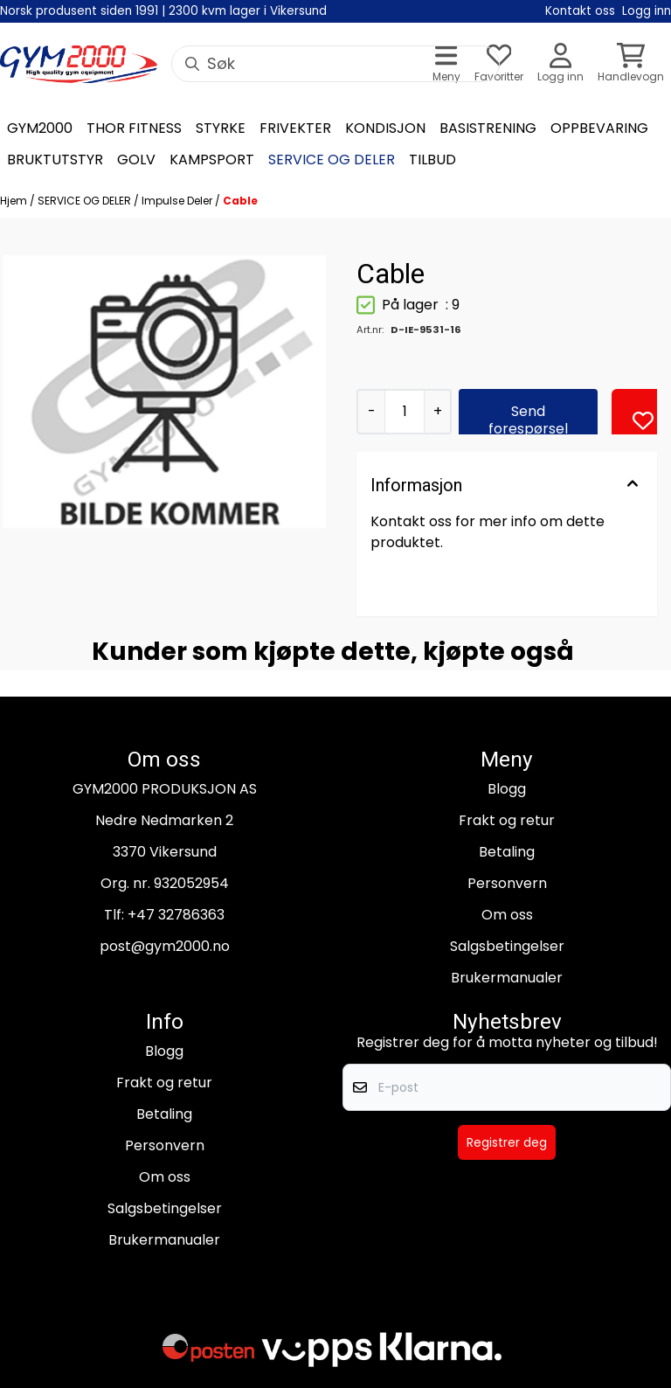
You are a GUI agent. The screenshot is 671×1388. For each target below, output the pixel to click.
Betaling (507, 852)
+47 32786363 (176, 915)
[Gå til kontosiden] (560, 64)
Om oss (507, 915)
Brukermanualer (507, 978)
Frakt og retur (507, 820)
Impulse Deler (178, 200)
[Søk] (335, 63)
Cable (240, 200)
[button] (643, 420)
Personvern (507, 883)
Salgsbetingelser (507, 946)
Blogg (507, 789)
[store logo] (78, 64)
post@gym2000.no (165, 946)
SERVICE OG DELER (86, 200)
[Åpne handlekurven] (631, 64)
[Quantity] (404, 412)
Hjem (15, 200)
